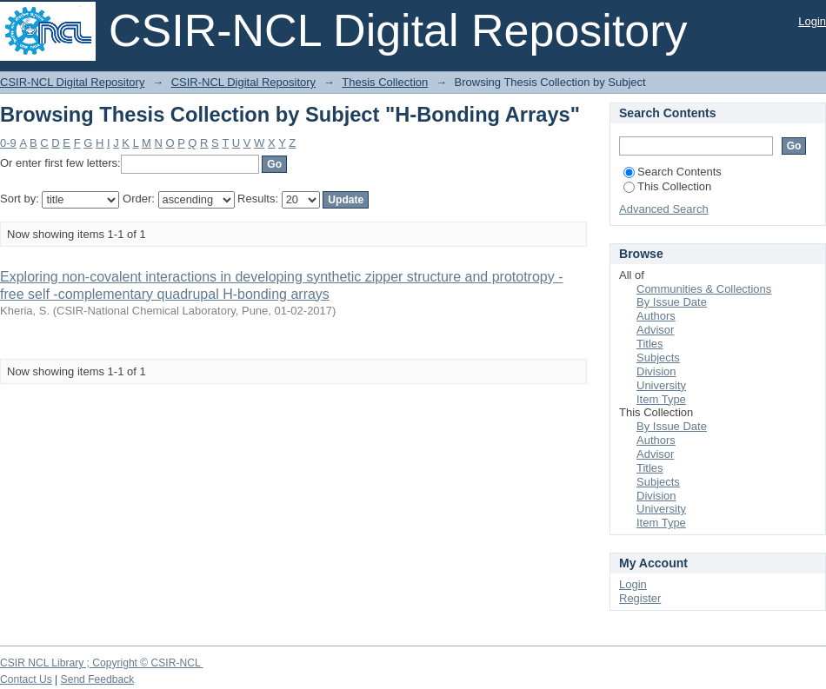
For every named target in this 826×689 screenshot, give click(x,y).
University (661, 385)
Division (656, 371)
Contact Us (26, 679)
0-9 (8, 142)
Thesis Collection (385, 82)
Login (812, 21)
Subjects (658, 357)
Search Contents (672, 171)
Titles (649, 343)
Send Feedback (98, 679)
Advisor (655, 329)
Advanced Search (664, 208)
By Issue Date (671, 301)
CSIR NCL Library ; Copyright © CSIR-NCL (101, 663)
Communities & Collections (703, 288)
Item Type (661, 399)
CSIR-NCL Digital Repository (72, 82)
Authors (656, 315)
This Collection (667, 186)
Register (640, 598)
